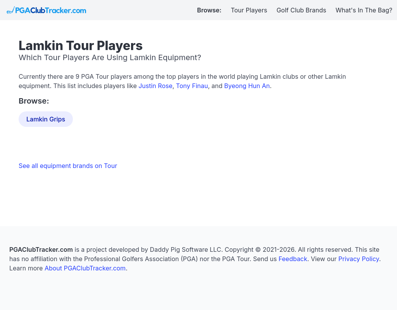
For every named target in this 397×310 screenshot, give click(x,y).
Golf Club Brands (301, 10)
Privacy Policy (358, 259)
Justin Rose (155, 86)
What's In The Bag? (364, 10)
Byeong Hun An (247, 86)
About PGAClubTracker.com (85, 268)
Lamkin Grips (45, 119)
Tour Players (249, 10)
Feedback (292, 259)
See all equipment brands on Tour (68, 166)
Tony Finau (192, 86)
